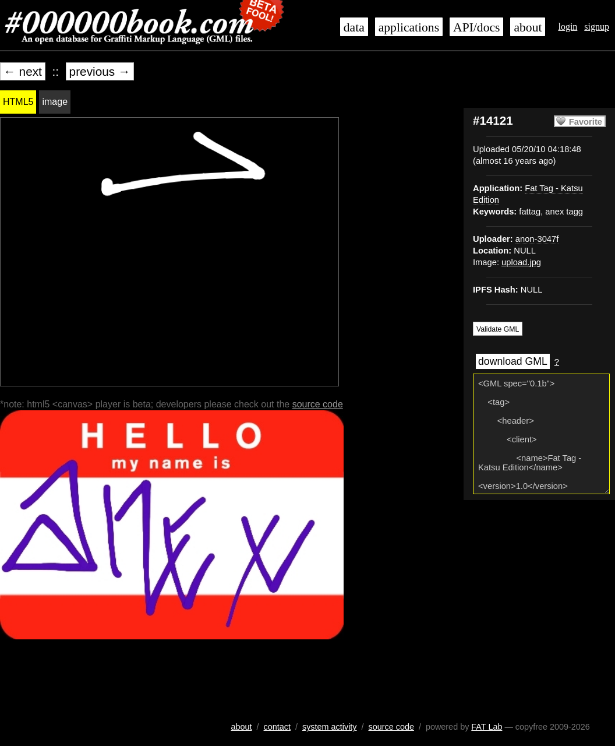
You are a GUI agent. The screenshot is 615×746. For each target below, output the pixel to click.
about (528, 27)
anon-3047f (537, 239)
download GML (512, 361)
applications (409, 27)
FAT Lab (486, 726)
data (354, 27)
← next (22, 71)
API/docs (476, 27)
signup (596, 26)
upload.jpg (521, 262)
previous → (99, 71)
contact (277, 726)
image (55, 102)
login (567, 26)
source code (317, 404)
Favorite (585, 121)
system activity (329, 726)
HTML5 (18, 102)
